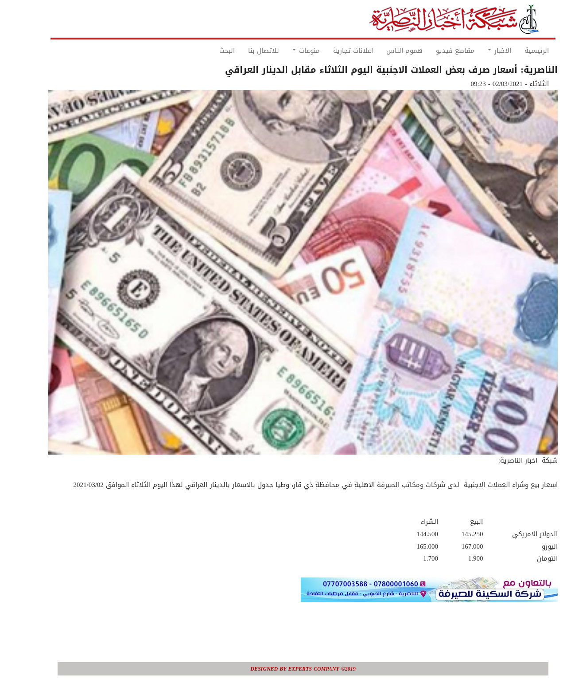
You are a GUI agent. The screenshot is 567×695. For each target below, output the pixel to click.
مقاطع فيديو (435, 50)
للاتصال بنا (244, 50)
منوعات (286, 50)
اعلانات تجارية (333, 50)
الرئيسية (517, 50)
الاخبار (480, 50)
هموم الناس (385, 50)
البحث (207, 50)
